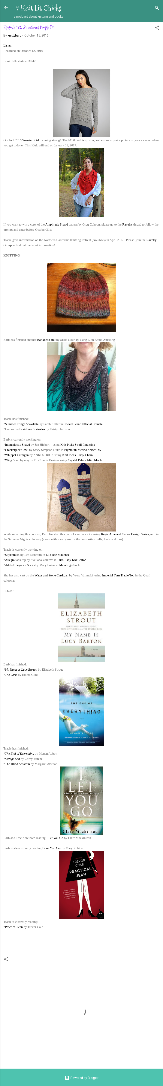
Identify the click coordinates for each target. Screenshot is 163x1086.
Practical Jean (14, 927)
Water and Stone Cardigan (52, 575)
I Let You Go (54, 838)
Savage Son (12, 758)
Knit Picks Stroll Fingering (77, 444)
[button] (157, 28)
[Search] (157, 8)
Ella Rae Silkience (58, 554)
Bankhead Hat (46, 339)
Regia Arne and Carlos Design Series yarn (128, 534)
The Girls (11, 674)
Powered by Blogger (81, 1078)
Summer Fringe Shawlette (22, 424)
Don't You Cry (51, 848)
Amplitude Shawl (56, 224)
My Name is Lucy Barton (21, 669)
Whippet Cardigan (17, 455)
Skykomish (12, 554)
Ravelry (127, 224)
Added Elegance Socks (20, 565)
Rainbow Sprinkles (32, 429)
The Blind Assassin (17, 764)
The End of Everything (19, 753)
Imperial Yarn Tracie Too (118, 575)
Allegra (10, 560)
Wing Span (12, 460)
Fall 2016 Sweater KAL (24, 140)
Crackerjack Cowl (16, 450)
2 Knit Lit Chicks (38, 8)
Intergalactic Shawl (18, 444)
